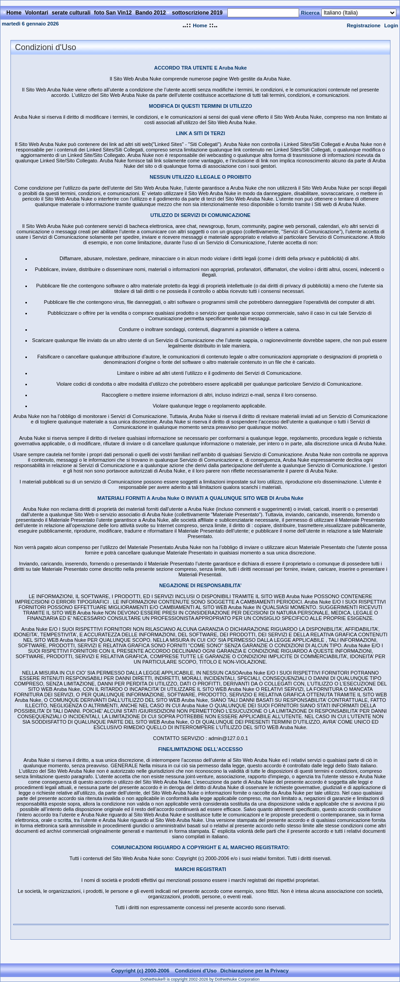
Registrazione (363, 25)
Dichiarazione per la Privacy (254, 970)
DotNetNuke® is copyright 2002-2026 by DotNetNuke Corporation (200, 979)
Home (200, 25)
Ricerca (310, 12)
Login (391, 25)
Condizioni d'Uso (196, 970)
